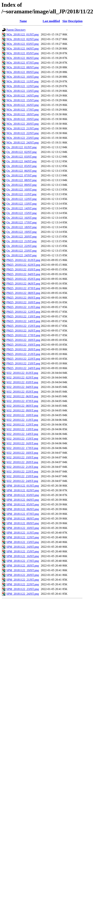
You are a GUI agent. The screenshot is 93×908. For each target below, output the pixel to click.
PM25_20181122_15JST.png (23, 325)
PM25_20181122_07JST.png (23, 288)
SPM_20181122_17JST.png (22, 560)
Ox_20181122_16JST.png (21, 217)
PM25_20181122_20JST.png (23, 349)
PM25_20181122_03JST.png (23, 269)
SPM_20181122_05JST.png (22, 504)
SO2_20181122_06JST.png (22, 396)
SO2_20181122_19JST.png (22, 457)
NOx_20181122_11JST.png (22, 81)
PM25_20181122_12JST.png (23, 311)
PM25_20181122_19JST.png (23, 344)
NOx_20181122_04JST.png (22, 48)
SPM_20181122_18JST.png (22, 565)
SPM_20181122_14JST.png (22, 546)
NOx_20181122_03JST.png (22, 43)
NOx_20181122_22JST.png (22, 133)
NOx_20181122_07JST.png (22, 62)
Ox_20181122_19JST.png (21, 231)
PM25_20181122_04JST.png (23, 274)
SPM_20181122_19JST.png (22, 570)
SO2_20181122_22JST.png (22, 471)
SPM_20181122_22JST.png (22, 584)
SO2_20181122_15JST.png (22, 438)
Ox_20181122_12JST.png (21, 198)
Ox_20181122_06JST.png (21, 170)
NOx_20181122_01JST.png (22, 34)
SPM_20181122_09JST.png (22, 523)
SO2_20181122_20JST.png (22, 462)
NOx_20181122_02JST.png (22, 39)
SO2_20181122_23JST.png (22, 476)
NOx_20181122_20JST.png (22, 123)
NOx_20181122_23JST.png (22, 137)
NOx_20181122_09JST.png (22, 72)
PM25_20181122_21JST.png (23, 354)
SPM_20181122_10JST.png (22, 527)
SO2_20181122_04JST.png (22, 386)
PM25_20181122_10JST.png (23, 302)
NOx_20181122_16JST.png (22, 104)
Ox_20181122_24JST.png (21, 255)
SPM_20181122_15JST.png (22, 551)
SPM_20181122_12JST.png (22, 537)
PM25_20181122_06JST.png (23, 283)
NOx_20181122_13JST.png (22, 90)
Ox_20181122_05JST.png (21, 166)
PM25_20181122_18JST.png (23, 339)
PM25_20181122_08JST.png (23, 292)
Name (23, 21)
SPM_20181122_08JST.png (22, 518)
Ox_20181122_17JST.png (21, 222)
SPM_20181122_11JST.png (22, 532)
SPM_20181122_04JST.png (22, 499)
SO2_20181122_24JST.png (22, 480)
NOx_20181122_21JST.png (22, 128)
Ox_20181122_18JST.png (21, 227)
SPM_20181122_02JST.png (22, 490)
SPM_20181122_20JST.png (22, 574)
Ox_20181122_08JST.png (21, 180)
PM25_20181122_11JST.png (23, 307)
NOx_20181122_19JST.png (22, 119)
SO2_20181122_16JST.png (22, 443)
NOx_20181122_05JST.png (22, 53)
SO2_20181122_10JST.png (22, 415)
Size (64, 21)
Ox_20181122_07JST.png (21, 175)
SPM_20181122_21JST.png (22, 579)
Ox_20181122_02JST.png (21, 151)
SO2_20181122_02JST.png (22, 377)
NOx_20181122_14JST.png (22, 95)
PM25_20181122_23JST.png (23, 363)
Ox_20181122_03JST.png (21, 156)
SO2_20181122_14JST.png (22, 433)
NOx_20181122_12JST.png (22, 86)
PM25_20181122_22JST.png (23, 358)
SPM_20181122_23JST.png (22, 589)
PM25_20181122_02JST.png (23, 264)
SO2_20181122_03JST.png (22, 382)
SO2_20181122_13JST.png (22, 429)
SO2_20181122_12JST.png (22, 424)
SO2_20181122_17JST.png (22, 448)
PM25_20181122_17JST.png (23, 335)
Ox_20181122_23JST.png (21, 250)
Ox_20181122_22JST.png (21, 245)
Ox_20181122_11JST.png (21, 194)
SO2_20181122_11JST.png (22, 419)
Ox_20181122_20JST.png (21, 236)
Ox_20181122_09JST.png (21, 184)
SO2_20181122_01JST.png (22, 372)
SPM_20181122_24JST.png (22, 593)
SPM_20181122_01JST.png (22, 485)
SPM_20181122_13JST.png (22, 542)
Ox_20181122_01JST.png (21, 147)
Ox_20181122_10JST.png (21, 189)
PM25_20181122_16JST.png (23, 330)
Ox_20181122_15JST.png (21, 213)
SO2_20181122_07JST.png (22, 401)
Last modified (51, 21)
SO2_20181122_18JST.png (22, 452)
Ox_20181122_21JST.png (21, 241)
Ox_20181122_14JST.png (21, 208)
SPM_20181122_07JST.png (22, 513)
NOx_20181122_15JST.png (22, 100)
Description (75, 21)
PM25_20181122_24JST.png (23, 368)
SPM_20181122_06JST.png (22, 509)
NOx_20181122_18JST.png (22, 114)
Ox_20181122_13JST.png (21, 203)
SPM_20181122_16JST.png (22, 556)
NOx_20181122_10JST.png (22, 76)
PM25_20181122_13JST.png (23, 316)
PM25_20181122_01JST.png (23, 260)
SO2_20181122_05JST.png (22, 391)
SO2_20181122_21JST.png (22, 466)
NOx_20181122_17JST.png (22, 109)
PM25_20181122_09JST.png (23, 297)
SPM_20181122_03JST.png (22, 495)
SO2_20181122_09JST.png (22, 410)
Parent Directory (16, 29)
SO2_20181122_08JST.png (22, 405)
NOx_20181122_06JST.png (22, 57)
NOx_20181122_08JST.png (22, 67)
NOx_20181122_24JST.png (22, 142)
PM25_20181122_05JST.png (23, 278)
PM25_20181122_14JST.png (23, 321)
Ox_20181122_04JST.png (21, 161)
